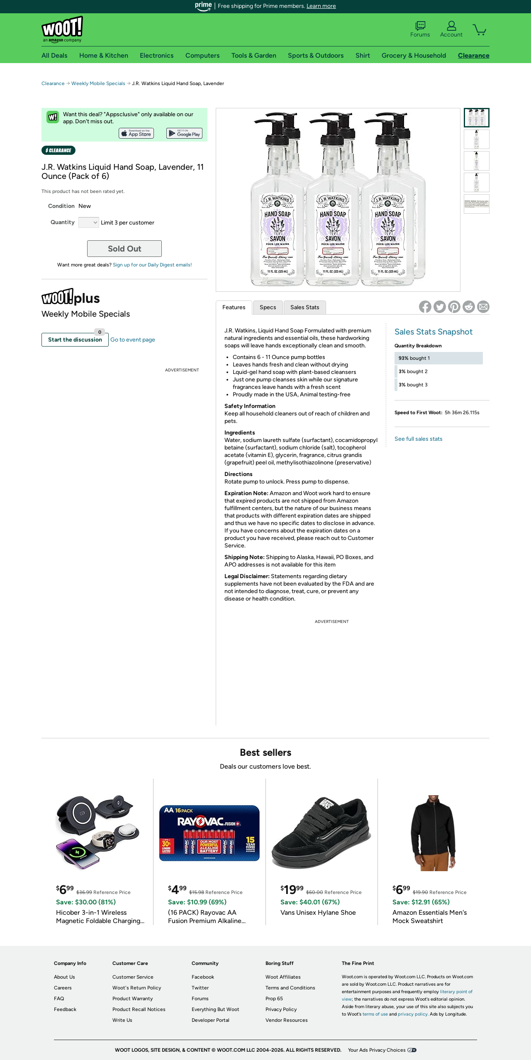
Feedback (65, 1009)
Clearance (53, 83)
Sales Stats (304, 307)
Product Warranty (132, 998)
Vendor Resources (287, 1020)
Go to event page (132, 339)
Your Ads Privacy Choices (377, 1050)
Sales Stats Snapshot (434, 332)
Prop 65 (274, 998)
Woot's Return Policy (136, 988)
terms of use (375, 1014)
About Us (64, 977)
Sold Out (124, 249)
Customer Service (132, 977)
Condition (61, 206)
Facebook (203, 977)
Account (451, 29)
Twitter (200, 988)
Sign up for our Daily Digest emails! (152, 265)
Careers (63, 988)
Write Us (122, 1020)
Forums (420, 29)
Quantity (63, 222)
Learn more (321, 6)
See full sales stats (419, 438)
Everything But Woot (215, 1009)
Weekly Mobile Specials (98, 83)
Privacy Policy (281, 1009)
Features (234, 307)
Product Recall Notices (139, 1009)
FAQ (59, 998)
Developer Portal (210, 1020)
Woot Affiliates (283, 977)
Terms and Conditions (290, 988)
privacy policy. (413, 1014)
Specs (268, 307)
